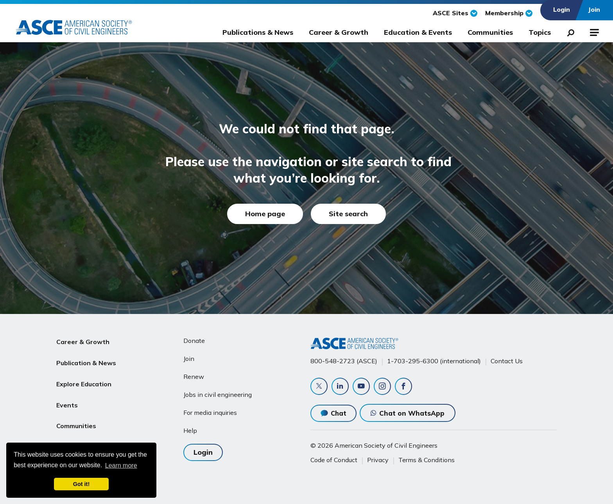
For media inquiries (210, 412)
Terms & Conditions (426, 460)
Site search (348, 213)
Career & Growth (338, 32)
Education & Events (418, 32)
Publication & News (86, 359)
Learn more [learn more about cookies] (121, 465)
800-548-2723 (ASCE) (343, 361)
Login (203, 452)
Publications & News (257, 32)
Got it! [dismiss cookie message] (81, 484)
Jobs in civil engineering (217, 394)
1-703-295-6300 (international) (434, 361)
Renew (193, 376)
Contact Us (507, 361)
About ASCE (75, 434)
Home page (265, 213)
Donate (194, 340)
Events (67, 397)
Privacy (378, 460)
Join (188, 358)
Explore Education (83, 378)
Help (190, 430)
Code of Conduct (333, 460)
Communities (490, 32)
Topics (540, 32)
